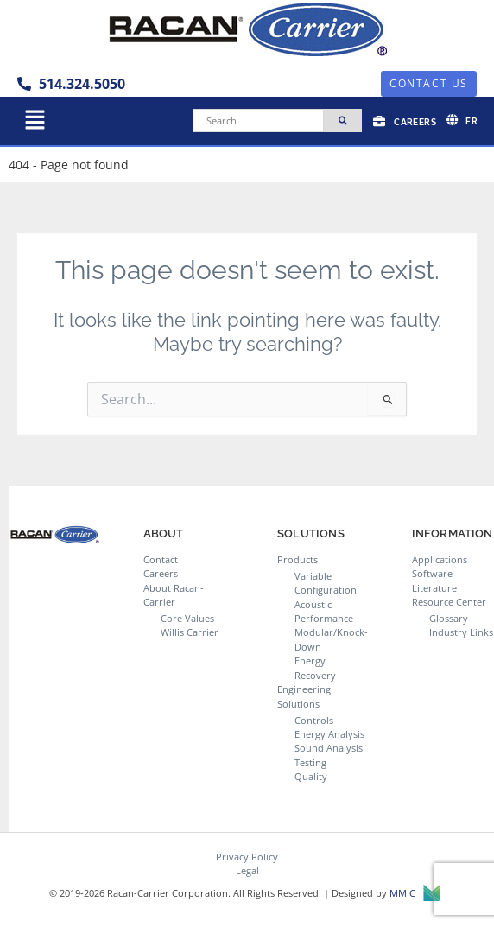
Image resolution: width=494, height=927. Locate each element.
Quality (310, 776)
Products (297, 559)
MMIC (415, 893)
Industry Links (461, 631)
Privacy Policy (247, 856)
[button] (35, 121)
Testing (310, 762)
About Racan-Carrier (173, 594)
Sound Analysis (328, 747)
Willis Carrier (189, 631)
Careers (160, 573)
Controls (313, 720)
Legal (247, 870)
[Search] (258, 120)
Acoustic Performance (323, 611)
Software (432, 573)
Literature (434, 587)
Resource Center (449, 601)
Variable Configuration (325, 582)
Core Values (187, 618)
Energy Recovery (315, 667)
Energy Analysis (329, 733)
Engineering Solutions (304, 696)
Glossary (448, 618)
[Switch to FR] (462, 120)
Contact (160, 559)
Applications (439, 559)
